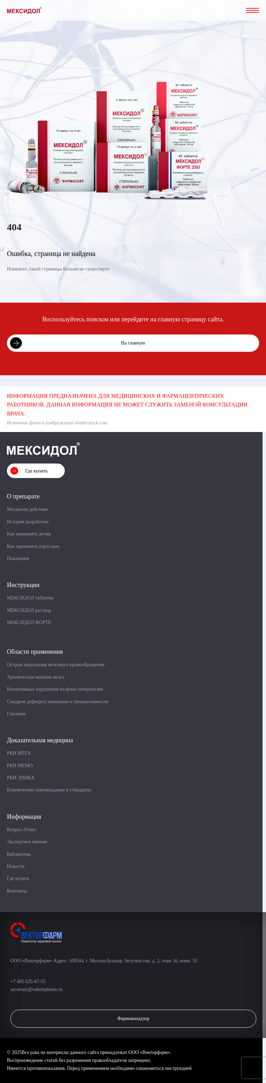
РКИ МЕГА (18, 753)
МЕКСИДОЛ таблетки (30, 597)
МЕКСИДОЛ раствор (29, 610)
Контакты (17, 890)
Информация (24, 816)
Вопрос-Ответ (21, 829)
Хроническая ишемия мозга (35, 677)
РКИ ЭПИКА (21, 777)
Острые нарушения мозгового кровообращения (55, 664)
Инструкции (23, 584)
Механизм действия (27, 509)
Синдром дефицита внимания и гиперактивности (57, 701)
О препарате (23, 496)
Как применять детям (29, 533)
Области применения (35, 651)
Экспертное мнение (27, 841)
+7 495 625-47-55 (28, 981)
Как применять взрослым (33, 546)
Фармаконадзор (133, 1018)
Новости (16, 866)
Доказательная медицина (40, 740)
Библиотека (19, 854)
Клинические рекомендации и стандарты (49, 789)
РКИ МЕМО (20, 765)
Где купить (36, 471)
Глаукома (16, 713)
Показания (18, 558)
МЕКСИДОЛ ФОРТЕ (29, 622)
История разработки (27, 521)
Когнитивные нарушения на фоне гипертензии (55, 689)
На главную (133, 343)
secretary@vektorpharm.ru (36, 989)
